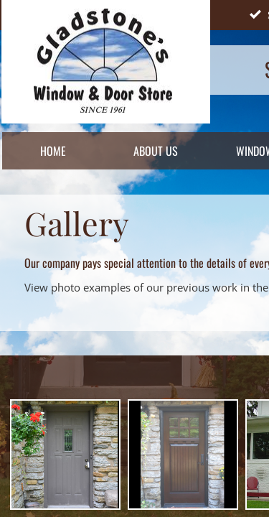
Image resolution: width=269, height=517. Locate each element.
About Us (155, 150)
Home (53, 150)
